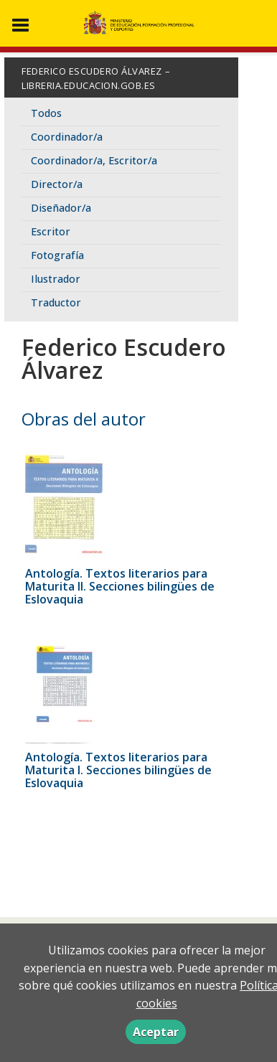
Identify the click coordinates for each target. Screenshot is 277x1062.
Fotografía (57, 255)
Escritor (50, 231)
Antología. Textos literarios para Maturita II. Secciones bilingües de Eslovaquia (120, 586)
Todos (46, 113)
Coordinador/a (67, 137)
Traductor (56, 302)
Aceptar (156, 1032)
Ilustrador (55, 279)
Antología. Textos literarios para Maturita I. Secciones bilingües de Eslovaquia (118, 770)
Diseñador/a (61, 208)
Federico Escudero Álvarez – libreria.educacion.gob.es (96, 78)
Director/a (57, 184)
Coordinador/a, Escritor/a (94, 160)
